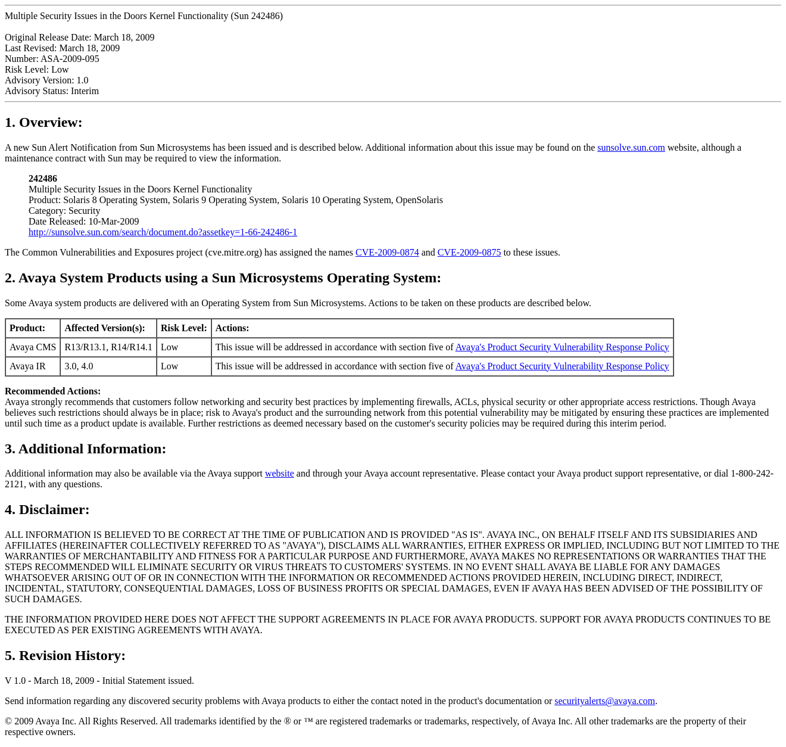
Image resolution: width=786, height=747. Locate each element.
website (279, 473)
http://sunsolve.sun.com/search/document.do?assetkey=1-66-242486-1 (163, 232)
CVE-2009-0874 (387, 252)
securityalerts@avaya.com (604, 701)
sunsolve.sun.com (631, 147)
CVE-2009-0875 (469, 252)
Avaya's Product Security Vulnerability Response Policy (562, 347)
